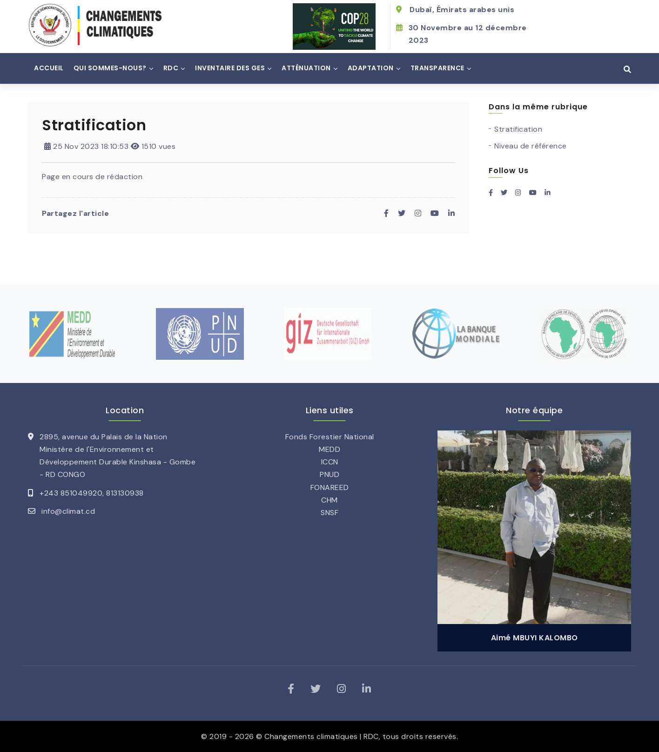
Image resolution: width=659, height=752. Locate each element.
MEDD (329, 449)
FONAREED (329, 487)
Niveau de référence (530, 146)
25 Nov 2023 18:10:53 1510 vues (109, 146)
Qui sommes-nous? (110, 68)
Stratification (518, 129)
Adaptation (371, 68)
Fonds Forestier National (329, 437)
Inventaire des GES (230, 68)
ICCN (329, 462)
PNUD (329, 474)
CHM (329, 500)
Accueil (49, 68)
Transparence (437, 68)
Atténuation (306, 68)
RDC (171, 68)
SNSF (329, 512)
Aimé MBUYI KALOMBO (534, 637)
